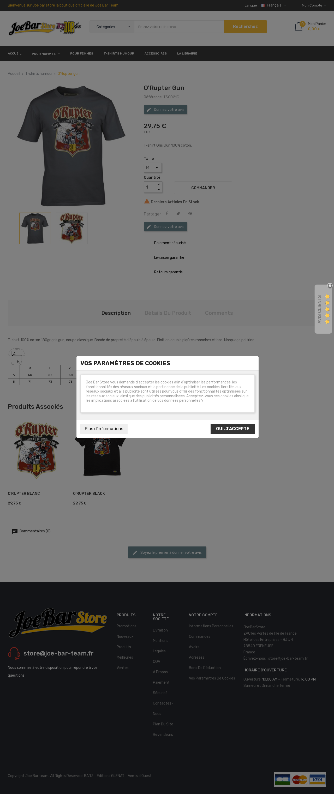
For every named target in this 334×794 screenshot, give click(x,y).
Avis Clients (319, 309)
